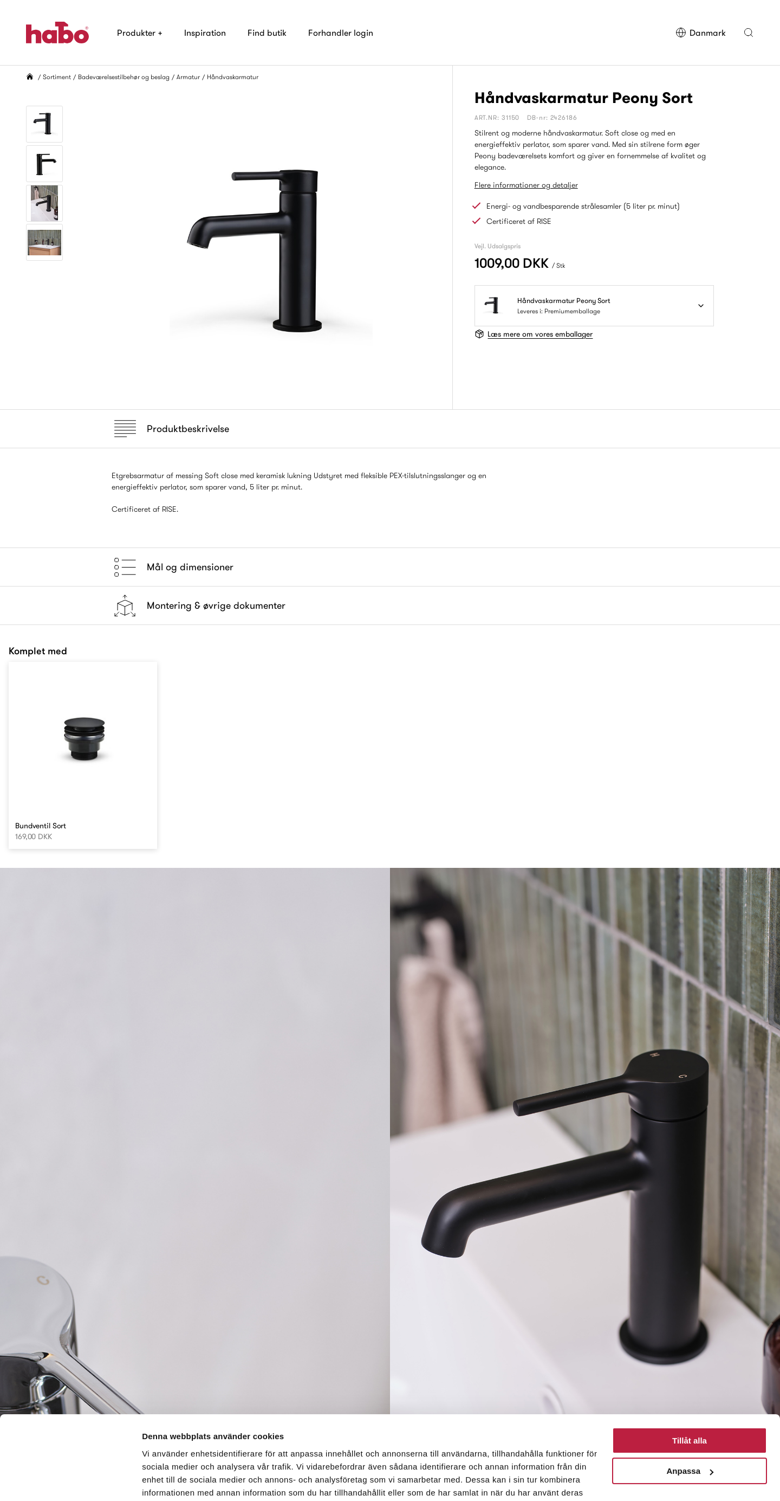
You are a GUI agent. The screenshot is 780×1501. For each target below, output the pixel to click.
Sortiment (57, 77)
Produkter (139, 32)
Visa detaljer (166, 1479)
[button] (748, 32)
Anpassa (689, 1415)
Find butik (267, 32)
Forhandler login (340, 32)
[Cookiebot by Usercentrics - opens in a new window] (70, 1480)
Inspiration (205, 32)
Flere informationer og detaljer (526, 185)
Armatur (188, 77)
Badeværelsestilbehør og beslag (124, 77)
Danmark (700, 32)
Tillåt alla (689, 1384)
